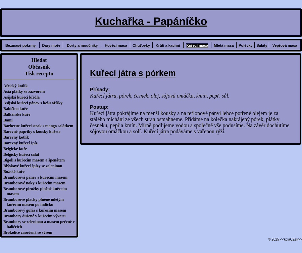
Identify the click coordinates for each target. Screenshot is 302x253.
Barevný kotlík (18, 137)
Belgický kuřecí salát (23, 154)
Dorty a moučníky (82, 45)
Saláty (261, 45)
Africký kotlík (17, 85)
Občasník (39, 67)
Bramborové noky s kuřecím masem (36, 183)
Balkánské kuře (18, 114)
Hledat (39, 60)
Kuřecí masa (197, 45)
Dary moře (51, 45)
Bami (9, 120)
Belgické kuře (17, 148)
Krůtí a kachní (168, 45)
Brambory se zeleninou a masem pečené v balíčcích (41, 224)
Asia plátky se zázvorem (26, 91)
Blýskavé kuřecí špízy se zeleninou (34, 166)
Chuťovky (141, 45)
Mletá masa (224, 45)
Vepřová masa (284, 45)
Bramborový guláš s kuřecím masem (36, 210)
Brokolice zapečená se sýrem (29, 232)
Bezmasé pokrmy (20, 45)
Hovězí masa (116, 45)
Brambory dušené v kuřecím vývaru (36, 216)
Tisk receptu (39, 73)
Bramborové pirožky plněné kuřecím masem (37, 191)
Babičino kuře (17, 108)
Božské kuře (15, 171)
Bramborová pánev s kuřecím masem (37, 177)
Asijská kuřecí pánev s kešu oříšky (34, 103)
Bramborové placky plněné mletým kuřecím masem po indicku (35, 202)
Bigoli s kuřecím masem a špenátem (36, 160)
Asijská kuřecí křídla (23, 97)
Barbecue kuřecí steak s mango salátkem (40, 125)
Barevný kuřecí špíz (22, 143)
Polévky (246, 45)
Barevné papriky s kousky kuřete (33, 131)
